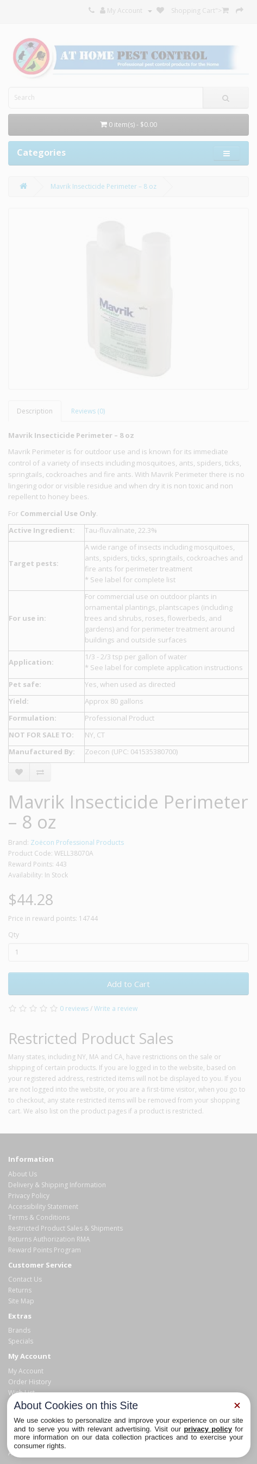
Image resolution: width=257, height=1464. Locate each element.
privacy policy (208, 1429)
